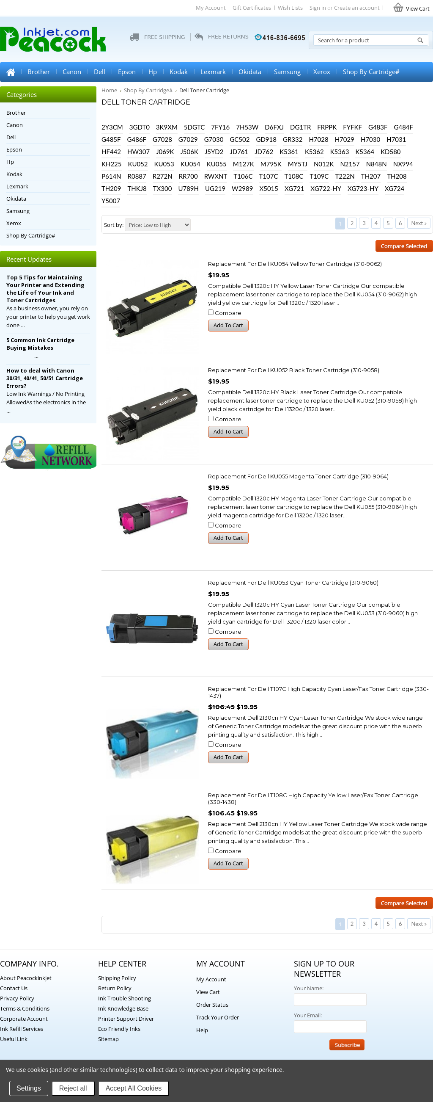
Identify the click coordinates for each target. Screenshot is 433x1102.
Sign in (318, 7)
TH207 (371, 176)
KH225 (111, 164)
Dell (99, 71)
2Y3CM (112, 127)
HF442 (111, 151)
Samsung (287, 71)
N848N (376, 164)
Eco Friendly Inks (119, 1029)
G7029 (188, 139)
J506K (189, 151)
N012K (324, 164)
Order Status (212, 1004)
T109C (319, 176)
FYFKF (352, 127)
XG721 (294, 188)
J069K (165, 151)
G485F (111, 139)
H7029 (344, 139)
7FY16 (220, 127)
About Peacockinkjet (26, 978)
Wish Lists (290, 7)
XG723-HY (363, 188)
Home (10, 72)
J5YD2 (214, 151)
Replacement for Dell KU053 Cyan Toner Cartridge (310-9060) (293, 582)
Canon (72, 71)
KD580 (390, 151)
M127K (243, 164)
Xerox (321, 71)
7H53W (247, 127)
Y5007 (110, 200)
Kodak (179, 71)
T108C (293, 176)
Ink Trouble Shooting (124, 998)
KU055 (217, 164)
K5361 (289, 151)
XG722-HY (325, 188)
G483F (378, 127)
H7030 (370, 139)
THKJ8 (136, 188)
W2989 (242, 188)
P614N (111, 176)
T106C (242, 176)
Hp (152, 71)
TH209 (111, 188)
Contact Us (13, 988)
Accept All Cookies (134, 1088)
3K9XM (167, 127)
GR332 (292, 139)
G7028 (162, 139)
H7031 (396, 139)
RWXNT (215, 176)
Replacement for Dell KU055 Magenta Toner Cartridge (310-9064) (298, 476)
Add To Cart (228, 325)
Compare (228, 312)
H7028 (318, 139)
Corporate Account (24, 1018)
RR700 (188, 176)
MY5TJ (297, 164)
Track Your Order (217, 1017)
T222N (344, 176)
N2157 (349, 164)
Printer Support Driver (126, 1018)
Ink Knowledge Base (123, 1008)
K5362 (314, 151)
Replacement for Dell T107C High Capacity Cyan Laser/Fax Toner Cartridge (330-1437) (318, 692)
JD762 (264, 151)
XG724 (394, 188)
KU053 (164, 164)
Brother (38, 71)
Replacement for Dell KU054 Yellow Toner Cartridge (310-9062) (295, 263)
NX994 (403, 164)
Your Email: (308, 1015)
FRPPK (327, 127)
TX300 (162, 188)
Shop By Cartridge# (371, 71)
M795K (271, 164)
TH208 (396, 176)
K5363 (339, 151)
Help (202, 1030)
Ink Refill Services (21, 1029)
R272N (163, 176)
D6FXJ (274, 127)
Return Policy (115, 988)
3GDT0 (139, 127)
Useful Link (13, 1039)
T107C (268, 176)
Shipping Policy (117, 978)
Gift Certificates (252, 7)
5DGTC (194, 127)
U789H (188, 188)
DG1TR (300, 127)
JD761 (239, 151)
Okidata (249, 71)
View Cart (208, 992)
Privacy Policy (17, 998)
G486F (137, 139)
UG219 (215, 188)
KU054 (190, 164)
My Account (211, 7)
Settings (28, 1088)
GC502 (239, 139)
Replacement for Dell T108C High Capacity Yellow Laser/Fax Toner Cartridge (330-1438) (313, 798)
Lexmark (213, 71)
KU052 (138, 164)
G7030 (214, 139)
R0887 (137, 176)
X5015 (268, 188)
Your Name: (308, 988)
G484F (403, 127)
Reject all (73, 1088)
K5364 (364, 151)
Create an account (357, 7)
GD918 (266, 139)
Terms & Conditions (24, 1008)
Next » (419, 223)
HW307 (138, 151)
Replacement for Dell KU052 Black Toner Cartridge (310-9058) (293, 370)
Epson (127, 71)
